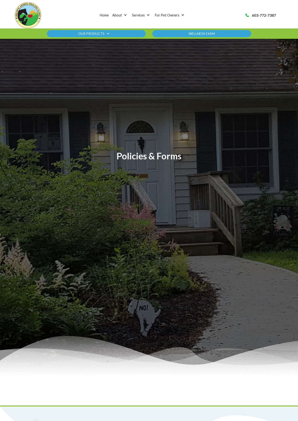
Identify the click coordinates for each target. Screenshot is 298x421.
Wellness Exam (202, 33)
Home (104, 15)
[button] (120, 15)
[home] (28, 15)
